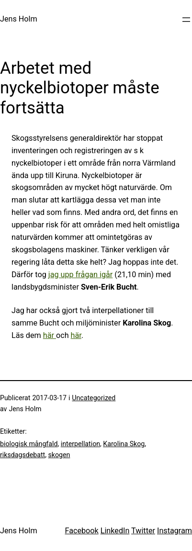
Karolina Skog (124, 444)
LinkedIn (115, 530)
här (49, 335)
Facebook (81, 530)
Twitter (143, 530)
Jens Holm (18, 18)
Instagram (174, 530)
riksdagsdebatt (22, 455)
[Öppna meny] (186, 19)
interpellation (80, 444)
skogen (59, 455)
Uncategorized (93, 398)
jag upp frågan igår (80, 274)
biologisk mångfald (28, 444)
